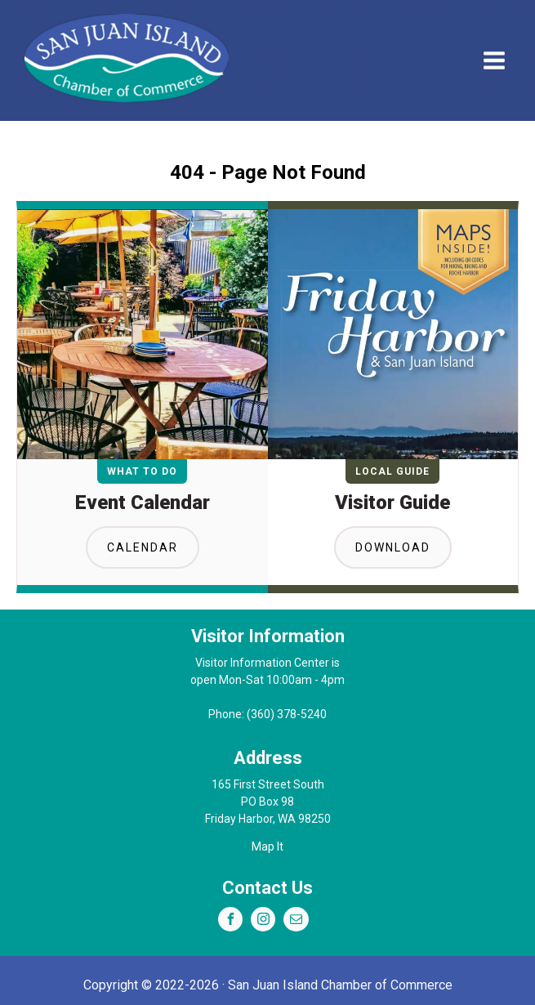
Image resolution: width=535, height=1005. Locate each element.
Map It (267, 846)
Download (392, 547)
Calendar (142, 547)
